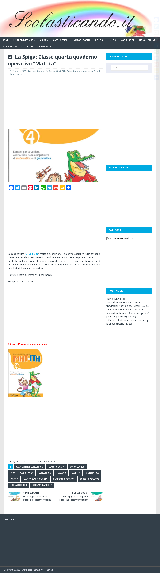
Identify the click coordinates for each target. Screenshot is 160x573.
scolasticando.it (42, 485)
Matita (14, 479)
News (113, 40)
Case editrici (60, 40)
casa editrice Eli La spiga (29, 466)
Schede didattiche (23, 40)
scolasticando (37, 71)
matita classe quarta (35, 479)
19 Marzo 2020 (19, 71)
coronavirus (77, 466)
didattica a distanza (21, 473)
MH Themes (47, 570)
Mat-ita (76, 473)
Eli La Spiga (67, 71)
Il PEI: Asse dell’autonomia (119, 309)
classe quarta (56, 466)
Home (5, 40)
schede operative (89, 479)
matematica (87, 71)
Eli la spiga (45, 473)
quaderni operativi (63, 479)
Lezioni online (147, 40)
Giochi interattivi (12, 46)
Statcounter (9, 519)
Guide (43, 40)
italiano (76, 71)
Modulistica (127, 40)
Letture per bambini (38, 46)
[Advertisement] (55, 102)
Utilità (99, 40)
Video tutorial (82, 40)
